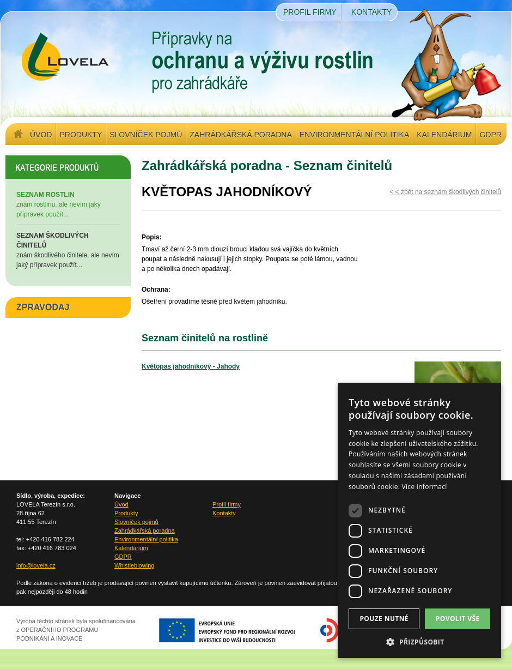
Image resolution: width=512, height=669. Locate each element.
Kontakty (371, 12)
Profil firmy (310, 12)
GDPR (490, 134)
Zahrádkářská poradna (240, 134)
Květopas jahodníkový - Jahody (191, 366)
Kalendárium (444, 134)
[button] (419, 641)
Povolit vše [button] (458, 618)
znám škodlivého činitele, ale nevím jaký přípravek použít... (68, 250)
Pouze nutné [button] (384, 618)
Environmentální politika (354, 134)
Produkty (80, 134)
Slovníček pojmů (145, 134)
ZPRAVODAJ (43, 307)
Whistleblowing (134, 565)
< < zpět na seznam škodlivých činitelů (445, 192)
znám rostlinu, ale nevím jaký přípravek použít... (68, 204)
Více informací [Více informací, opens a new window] (424, 486)
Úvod (41, 134)
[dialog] (419, 520)
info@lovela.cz (36, 565)
